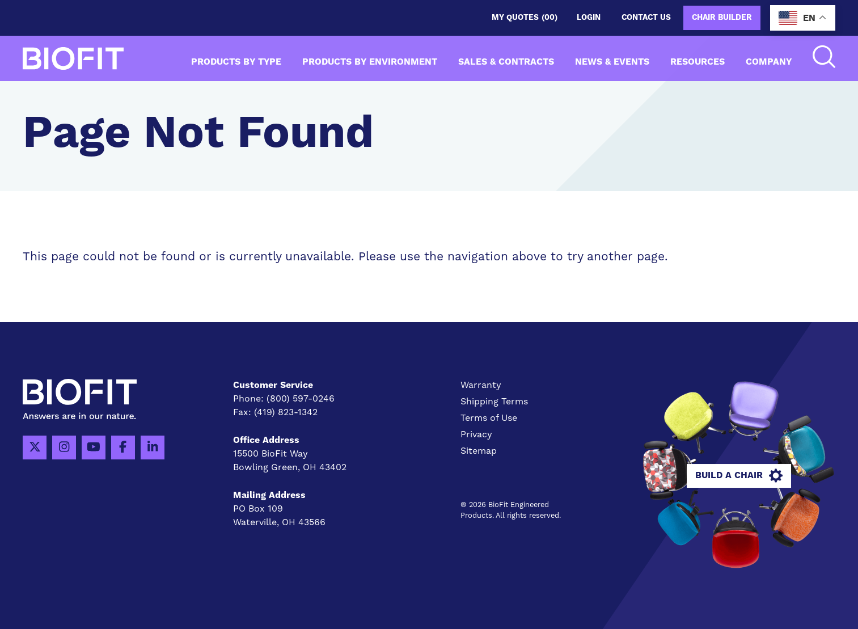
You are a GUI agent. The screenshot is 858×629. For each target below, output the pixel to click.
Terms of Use (488, 418)
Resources (697, 61)
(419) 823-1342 (286, 412)
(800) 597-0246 (301, 398)
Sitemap (478, 451)
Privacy (476, 434)
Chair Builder (722, 17)
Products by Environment (369, 61)
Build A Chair (739, 476)
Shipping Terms (494, 401)
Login (589, 17)
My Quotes (524, 18)
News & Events (612, 61)
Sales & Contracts (506, 61)
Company (769, 61)
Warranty (480, 385)
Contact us (646, 17)
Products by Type (236, 61)
